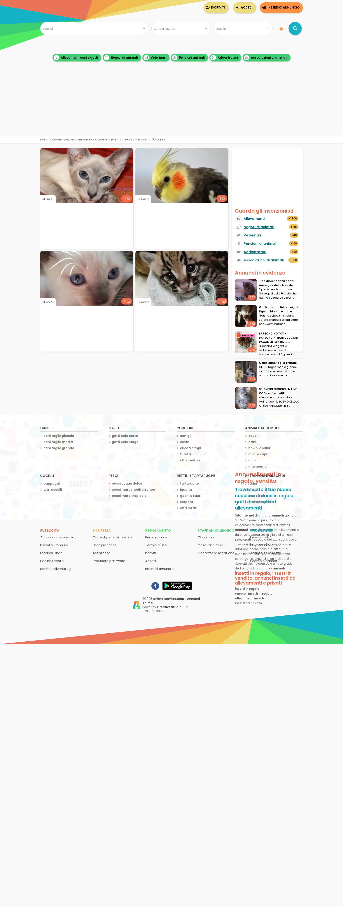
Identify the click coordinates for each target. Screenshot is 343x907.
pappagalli (52, 483)
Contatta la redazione (216, 553)
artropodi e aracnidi (92, 139)
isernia (142, 139)
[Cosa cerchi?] (94, 28)
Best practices (105, 545)
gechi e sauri (190, 496)
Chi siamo (206, 537)
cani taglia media (58, 442)
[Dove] (243, 28)
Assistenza (101, 553)
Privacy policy (156, 537)
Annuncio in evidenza (57, 537)
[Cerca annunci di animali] (295, 28)
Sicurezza (102, 530)
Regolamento (158, 530)
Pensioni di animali (260, 243)
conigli (185, 436)
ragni (252, 483)
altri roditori (190, 460)
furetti (185, 454)
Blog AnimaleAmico (266, 545)
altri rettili (188, 508)
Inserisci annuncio (283, 7)
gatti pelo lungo (125, 442)
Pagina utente (52, 561)
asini (252, 442)
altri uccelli (53, 489)
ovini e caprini (259, 454)
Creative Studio (169, 607)
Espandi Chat (51, 553)
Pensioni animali (188, 57)
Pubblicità (49, 530)
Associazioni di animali (265, 57)
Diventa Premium (54, 545)
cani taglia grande (59, 448)
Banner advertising (55, 568)
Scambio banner (263, 561)
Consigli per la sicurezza (112, 537)
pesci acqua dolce (127, 483)
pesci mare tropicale (129, 496)
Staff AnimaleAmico (216, 530)
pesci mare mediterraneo (133, 489)
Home (44, 139)
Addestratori (224, 57)
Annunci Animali (63, 139)
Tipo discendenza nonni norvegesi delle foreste (276, 283)
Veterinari (155, 57)
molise (129, 139)
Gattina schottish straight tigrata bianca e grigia (278, 309)
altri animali (258, 466)
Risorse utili (261, 530)
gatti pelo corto (125, 436)
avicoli (253, 460)
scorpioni (256, 496)
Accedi (246, 7)
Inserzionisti (259, 537)
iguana (186, 489)
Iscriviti (218, 7)
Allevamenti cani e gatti (76, 57)
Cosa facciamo (210, 545)
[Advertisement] (171, 105)
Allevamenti (254, 218)
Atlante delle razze (265, 553)
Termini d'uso (156, 545)
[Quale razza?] (181, 28)
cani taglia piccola (59, 436)
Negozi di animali (121, 57)
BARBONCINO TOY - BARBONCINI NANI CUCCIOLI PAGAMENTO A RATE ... (278, 338)
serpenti (187, 502)
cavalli (253, 436)
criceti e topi (190, 448)
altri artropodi (260, 502)
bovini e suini (259, 448)
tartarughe (189, 483)
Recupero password (109, 561)
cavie (184, 442)
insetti (116, 139)
